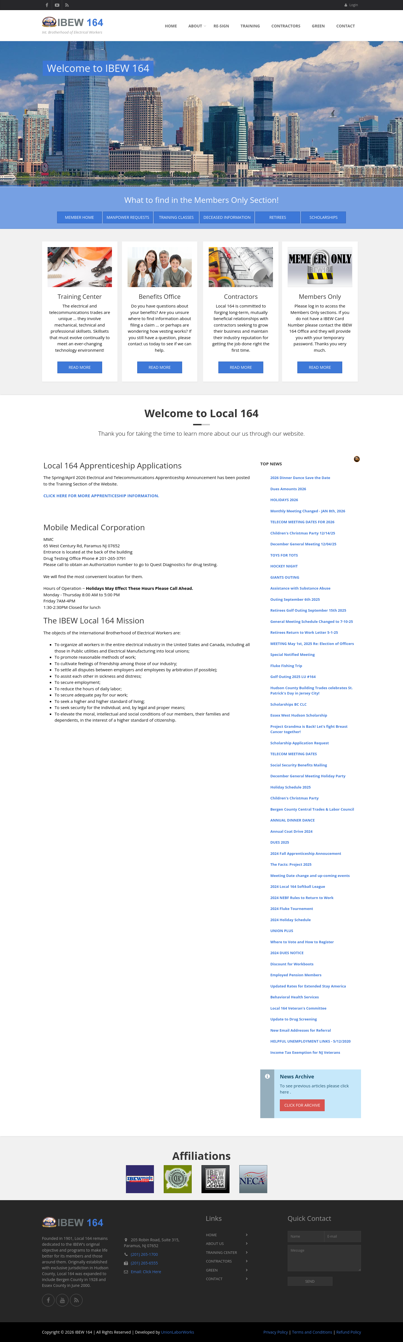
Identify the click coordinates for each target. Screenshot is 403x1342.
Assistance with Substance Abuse (300, 588)
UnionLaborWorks (177, 1332)
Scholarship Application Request (299, 742)
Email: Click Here (146, 1271)
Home (171, 26)
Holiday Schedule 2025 (290, 787)
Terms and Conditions (312, 1332)
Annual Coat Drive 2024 (291, 831)
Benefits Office (92, 296)
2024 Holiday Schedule (290, 919)
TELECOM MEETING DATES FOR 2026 (302, 521)
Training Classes (176, 217)
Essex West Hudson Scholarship (298, 715)
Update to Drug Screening (293, 1019)
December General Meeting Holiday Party (307, 775)
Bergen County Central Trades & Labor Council (312, 809)
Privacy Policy (275, 1332)
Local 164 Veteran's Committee (298, 1008)
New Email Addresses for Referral (300, 1030)
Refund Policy (348, 1332)
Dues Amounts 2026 (288, 488)
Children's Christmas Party (294, 798)
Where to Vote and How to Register (302, 941)
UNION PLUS (281, 930)
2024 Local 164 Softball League (297, 886)
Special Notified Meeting (292, 654)
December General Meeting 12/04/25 (303, 543)
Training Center (50, 296)
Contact (345, 26)
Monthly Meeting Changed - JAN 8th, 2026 (307, 510)
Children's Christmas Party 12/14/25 (302, 533)
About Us (215, 1243)
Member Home (79, 217)
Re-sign (221, 26)
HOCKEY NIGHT (284, 566)
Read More (50, 367)
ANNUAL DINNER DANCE (292, 820)
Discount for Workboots (291, 963)
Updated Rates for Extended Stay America (308, 986)
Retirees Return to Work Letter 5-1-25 (304, 632)
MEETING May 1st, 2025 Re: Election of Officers (312, 643)
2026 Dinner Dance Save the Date (300, 477)
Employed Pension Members (296, 974)
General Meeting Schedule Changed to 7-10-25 (311, 621)
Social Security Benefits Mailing (298, 765)
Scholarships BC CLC (288, 704)
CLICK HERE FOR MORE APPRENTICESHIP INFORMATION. (101, 495)
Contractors (286, 26)
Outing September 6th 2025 (295, 599)
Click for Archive (302, 1105)
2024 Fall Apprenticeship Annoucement (305, 853)
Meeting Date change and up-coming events (310, 875)
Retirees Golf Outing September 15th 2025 (308, 610)
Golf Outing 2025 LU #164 (293, 676)
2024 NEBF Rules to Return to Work (302, 897)
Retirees (277, 217)
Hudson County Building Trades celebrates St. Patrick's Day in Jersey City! (311, 690)
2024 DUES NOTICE (287, 952)
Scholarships (324, 217)
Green (318, 26)
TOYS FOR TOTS (284, 555)
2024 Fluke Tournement (291, 908)
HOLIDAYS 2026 (284, 499)
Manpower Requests (128, 217)
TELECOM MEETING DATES (293, 753)
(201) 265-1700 (144, 1254)
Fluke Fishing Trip (286, 665)
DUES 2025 (279, 842)
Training (250, 26)
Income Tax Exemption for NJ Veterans (305, 1052)
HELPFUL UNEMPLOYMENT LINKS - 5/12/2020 (310, 1041)
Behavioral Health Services (294, 997)
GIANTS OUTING (284, 577)
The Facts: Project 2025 (290, 864)
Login (351, 5)
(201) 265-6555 (144, 1263)
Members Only (248, 296)
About (195, 26)
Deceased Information (226, 217)
